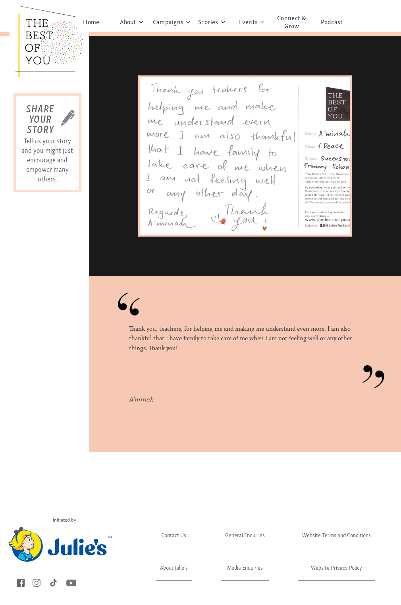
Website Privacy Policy (336, 567)
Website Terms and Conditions (336, 534)
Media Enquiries (245, 567)
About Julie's (174, 567)
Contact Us (173, 534)
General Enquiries (245, 534)
